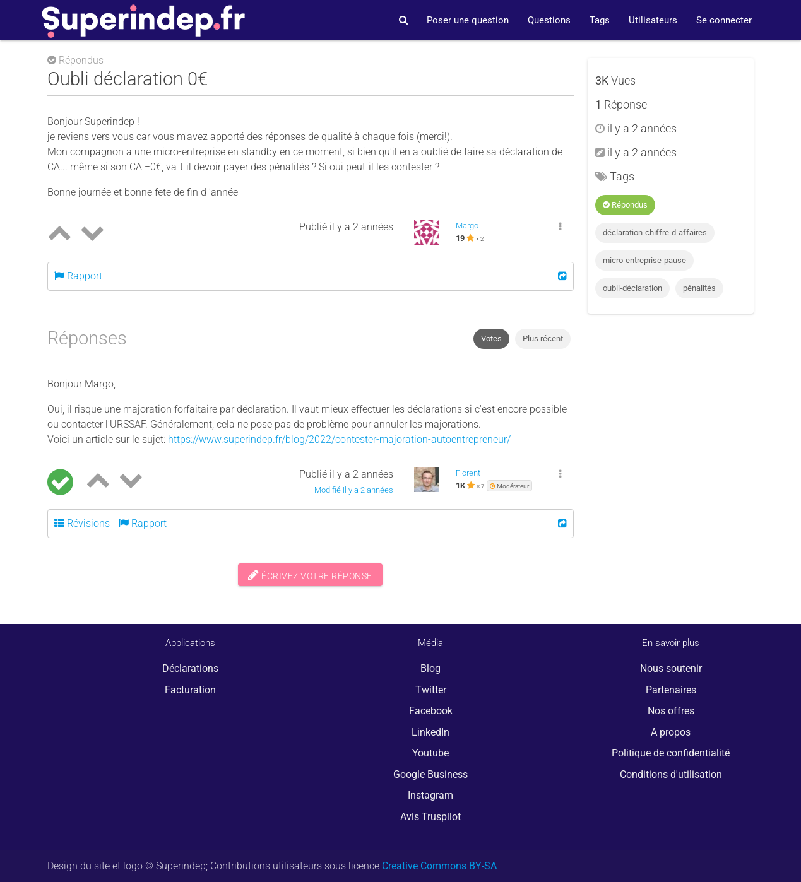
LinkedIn (430, 732)
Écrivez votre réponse (310, 574)
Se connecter (724, 20)
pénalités (699, 288)
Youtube (430, 753)
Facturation (190, 690)
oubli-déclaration (632, 288)
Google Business (430, 774)
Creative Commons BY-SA (439, 866)
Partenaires (671, 690)
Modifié (353, 490)
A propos (671, 732)
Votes (491, 338)
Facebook (431, 711)
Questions (549, 20)
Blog (430, 668)
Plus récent (543, 338)
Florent (468, 473)
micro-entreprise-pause (644, 260)
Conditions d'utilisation (671, 774)
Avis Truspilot (430, 817)
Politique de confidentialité (671, 753)
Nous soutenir (671, 668)
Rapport (78, 276)
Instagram (430, 795)
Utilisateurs (653, 20)
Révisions (82, 523)
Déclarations (190, 668)
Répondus (625, 204)
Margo (467, 225)
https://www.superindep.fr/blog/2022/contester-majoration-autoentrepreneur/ (339, 439)
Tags (600, 20)
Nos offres (671, 711)
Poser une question (468, 20)
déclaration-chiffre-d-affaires (655, 232)
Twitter (430, 690)
